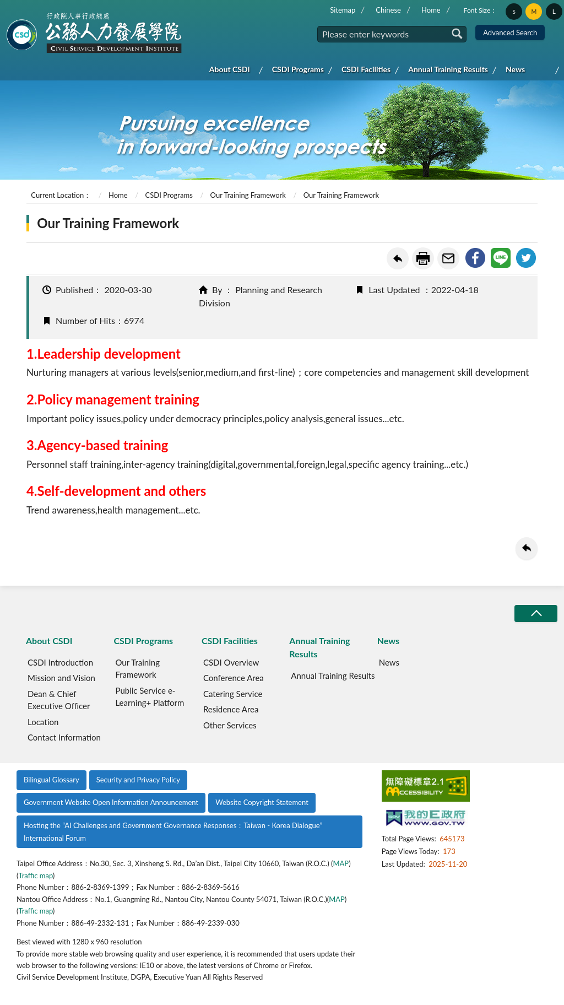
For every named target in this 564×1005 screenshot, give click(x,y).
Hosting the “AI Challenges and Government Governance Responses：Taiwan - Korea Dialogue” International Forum (173, 831)
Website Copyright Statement (261, 802)
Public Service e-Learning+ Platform (149, 696)
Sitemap (342, 10)
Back (398, 258)
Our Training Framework (248, 195)
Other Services (230, 725)
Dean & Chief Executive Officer (59, 700)
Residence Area (231, 709)
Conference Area (233, 678)
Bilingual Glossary (51, 779)
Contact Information (64, 737)
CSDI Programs (298, 69)
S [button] (513, 11)
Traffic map (35, 875)
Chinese (388, 10)
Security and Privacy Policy (138, 779)
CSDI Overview (231, 662)
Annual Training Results (448, 69)
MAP (341, 863)
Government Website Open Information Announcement (111, 802)
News (515, 69)
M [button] (534, 11)
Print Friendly (423, 258)
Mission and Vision (61, 678)
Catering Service (232, 694)
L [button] (554, 11)
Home (431, 10)
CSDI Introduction (60, 662)
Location (43, 722)
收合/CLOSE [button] (535, 613)
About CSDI (229, 69)
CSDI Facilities (366, 69)
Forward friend (448, 258)
